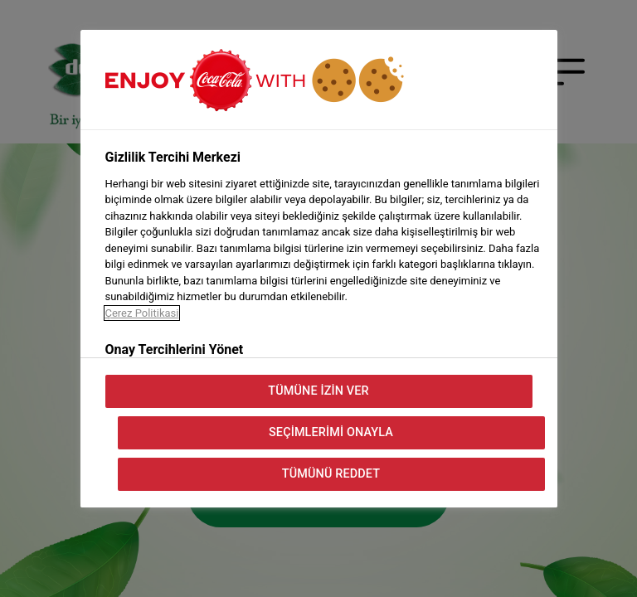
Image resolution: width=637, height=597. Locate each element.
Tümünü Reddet (331, 474)
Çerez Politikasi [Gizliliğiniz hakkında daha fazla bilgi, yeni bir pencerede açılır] (142, 313)
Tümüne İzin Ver (318, 391)
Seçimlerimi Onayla (331, 432)
